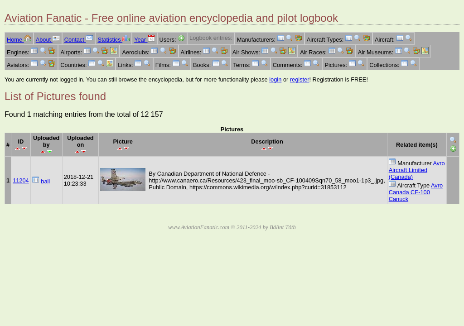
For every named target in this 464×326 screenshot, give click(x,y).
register (299, 79)
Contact (78, 39)
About (48, 39)
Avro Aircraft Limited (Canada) (417, 170)
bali (45, 181)
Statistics (113, 39)
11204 (21, 180)
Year (144, 39)
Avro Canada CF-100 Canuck (416, 192)
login (275, 79)
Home (19, 39)
